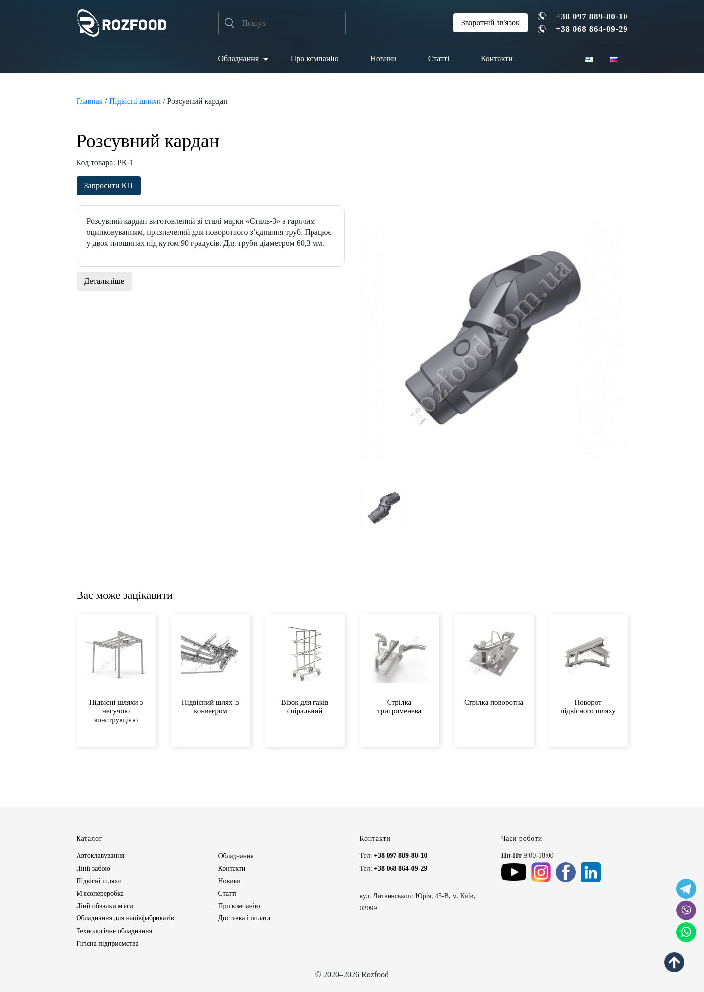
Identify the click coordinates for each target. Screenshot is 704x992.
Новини (383, 58)
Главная (90, 101)
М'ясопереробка (100, 893)
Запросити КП (108, 185)
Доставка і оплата (244, 918)
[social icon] (686, 889)
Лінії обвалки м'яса (105, 905)
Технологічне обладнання (114, 931)
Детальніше (104, 281)
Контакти (497, 58)
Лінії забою (93, 868)
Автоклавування (101, 855)
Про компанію (315, 58)
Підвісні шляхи (135, 101)
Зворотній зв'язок (490, 22)
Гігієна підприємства (108, 943)
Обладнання (238, 58)
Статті (439, 58)
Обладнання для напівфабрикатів (125, 918)
